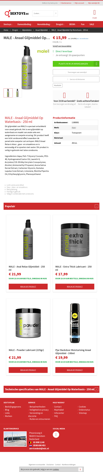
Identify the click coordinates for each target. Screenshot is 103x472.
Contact (57, 406)
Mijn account (79, 3)
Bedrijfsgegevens (13, 406)
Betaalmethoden (37, 406)
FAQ (56, 416)
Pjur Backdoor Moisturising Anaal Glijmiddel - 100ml (73, 351)
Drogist (60, 24)
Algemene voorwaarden (37, 465)
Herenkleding (44, 24)
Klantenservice (65, 3)
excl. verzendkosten (82, 38)
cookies (56, 469)
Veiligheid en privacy (39, 409)
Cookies (82, 406)
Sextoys (8, 24)
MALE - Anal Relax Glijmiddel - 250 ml (27, 268)
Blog (7, 409)
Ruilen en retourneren (40, 419)
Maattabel (57, 85)
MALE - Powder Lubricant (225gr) (26, 350)
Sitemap (83, 413)
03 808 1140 (36, 442)
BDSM (72, 24)
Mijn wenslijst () (93, 3)
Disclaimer (50, 465)
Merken (8, 416)
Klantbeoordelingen (69, 465)
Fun (82, 24)
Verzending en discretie (35, 414)
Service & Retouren (76, 79)
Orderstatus (84, 409)
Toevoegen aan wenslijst (76, 72)
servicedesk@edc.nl (39, 448)
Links (7, 413)
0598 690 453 (37, 445)
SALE (92, 24)
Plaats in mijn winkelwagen (79, 64)
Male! (74, 127)
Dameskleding (25, 24)
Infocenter (59, 413)
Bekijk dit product (28, 286)
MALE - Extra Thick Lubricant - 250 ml (73, 268)
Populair (51, 206)
